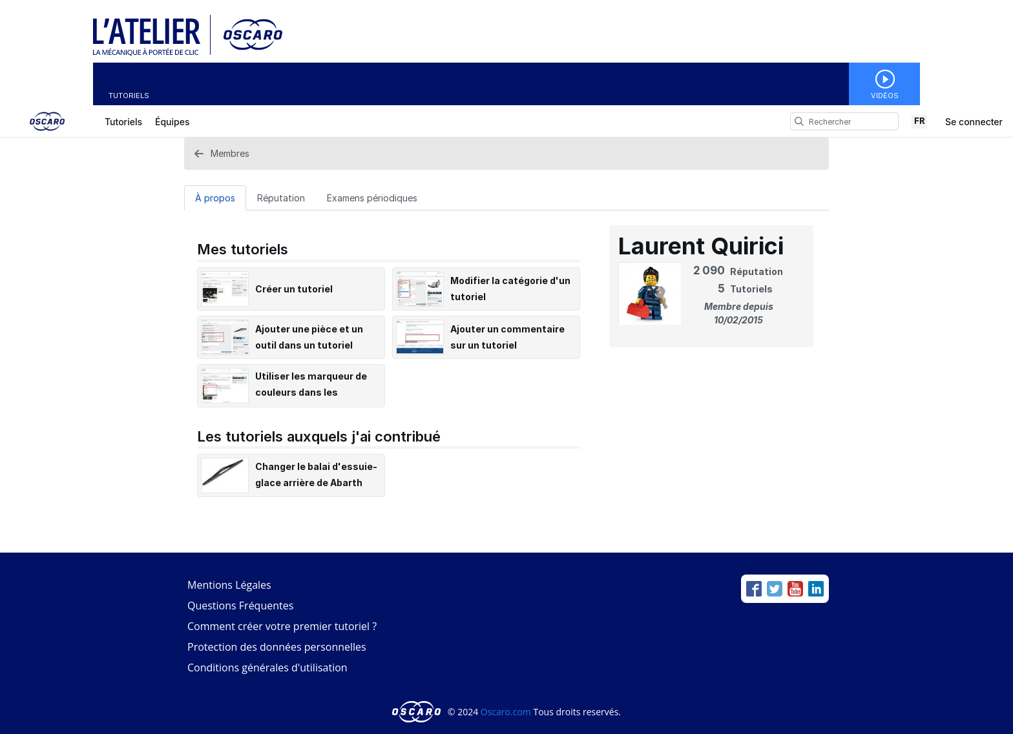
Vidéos (885, 95)
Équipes (172, 121)
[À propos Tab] (215, 197)
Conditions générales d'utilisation (267, 667)
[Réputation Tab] (281, 197)
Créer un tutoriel (294, 288)
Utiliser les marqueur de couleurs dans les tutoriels (311, 392)
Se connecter (974, 121)
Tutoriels (129, 95)
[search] (799, 121)
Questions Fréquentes (240, 605)
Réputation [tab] (281, 197)
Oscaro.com (506, 712)
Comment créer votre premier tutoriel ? (282, 626)
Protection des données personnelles (276, 647)
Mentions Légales (229, 585)
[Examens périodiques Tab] (372, 197)
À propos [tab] (215, 197)
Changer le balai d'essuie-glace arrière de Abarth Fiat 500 (316, 482)
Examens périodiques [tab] (372, 197)
